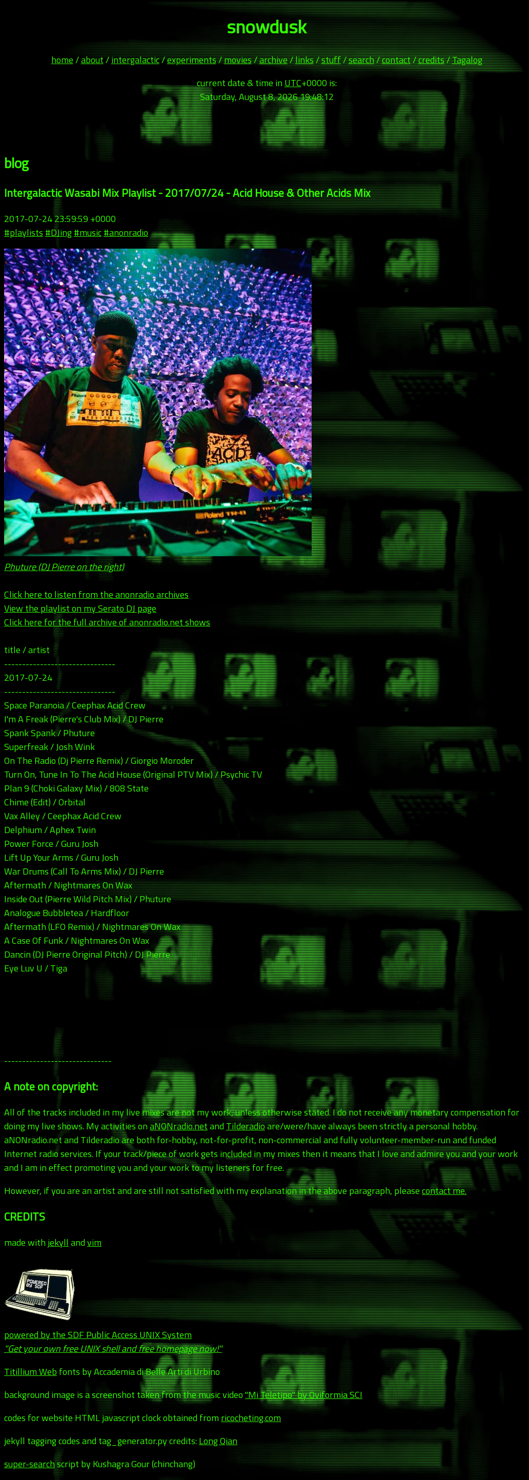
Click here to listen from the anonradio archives (96, 594)
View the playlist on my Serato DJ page (80, 608)
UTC (292, 83)
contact (396, 60)
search (361, 60)
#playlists (23, 232)
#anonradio (126, 232)
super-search (29, 1464)
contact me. (444, 1191)
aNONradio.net (179, 1126)
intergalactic (135, 60)
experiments (191, 60)
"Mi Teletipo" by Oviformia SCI (303, 1395)
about (92, 60)
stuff (331, 60)
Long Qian (218, 1441)
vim (94, 1242)
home (62, 60)
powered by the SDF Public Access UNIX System (113, 1334)
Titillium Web (30, 1371)
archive (273, 60)
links (304, 60)
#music (87, 232)
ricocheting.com (251, 1418)
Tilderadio (245, 1126)
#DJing (58, 232)
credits (431, 60)
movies (238, 60)
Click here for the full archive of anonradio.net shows (107, 622)
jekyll (58, 1242)
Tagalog (467, 60)
